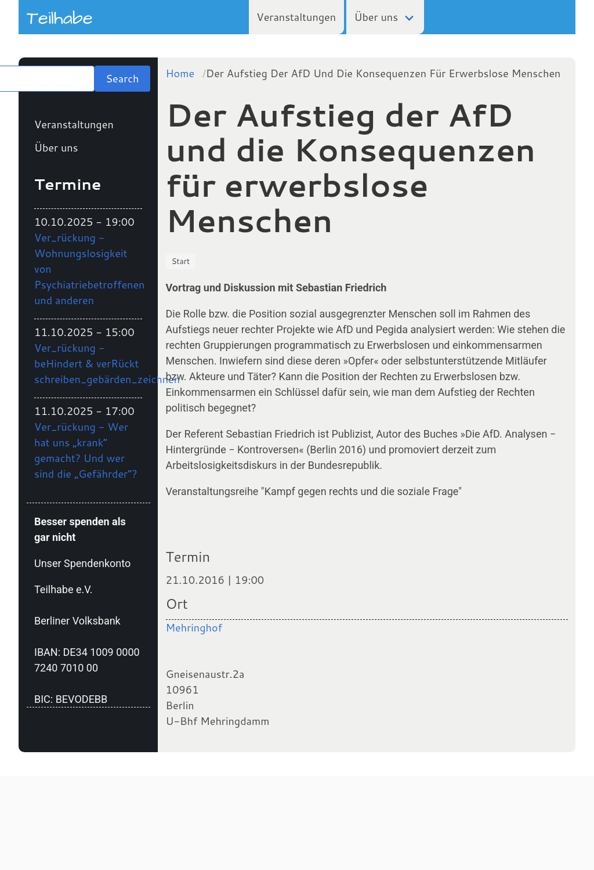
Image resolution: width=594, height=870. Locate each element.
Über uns (376, 16)
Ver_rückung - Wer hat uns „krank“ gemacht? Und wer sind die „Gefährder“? (85, 450)
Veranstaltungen (296, 16)
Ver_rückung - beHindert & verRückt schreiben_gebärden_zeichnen (107, 363)
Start (181, 260)
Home (180, 73)
